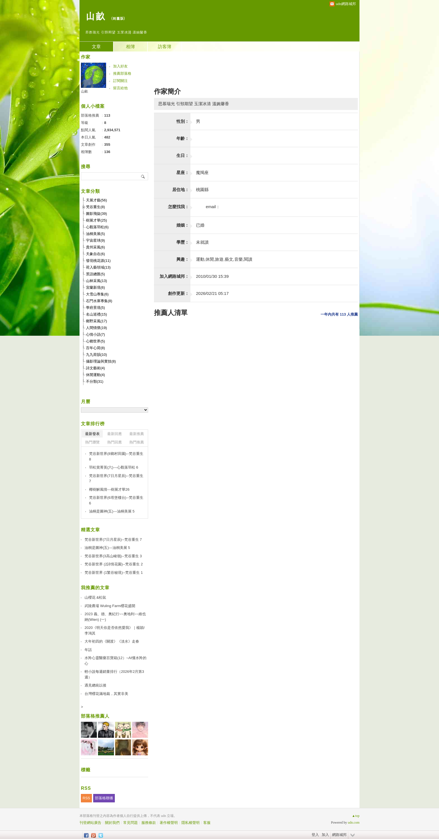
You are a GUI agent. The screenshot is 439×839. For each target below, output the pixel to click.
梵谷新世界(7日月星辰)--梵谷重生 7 (116, 478)
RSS (86, 798)
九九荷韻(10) (96, 354)
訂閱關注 (120, 81)
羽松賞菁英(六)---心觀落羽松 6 (113, 467)
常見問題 (130, 823)
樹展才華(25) (96, 220)
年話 (88, 650)
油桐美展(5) (95, 234)
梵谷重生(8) (95, 207)
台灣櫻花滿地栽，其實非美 (106, 694)
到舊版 (118, 18)
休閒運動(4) (95, 375)
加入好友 (120, 66)
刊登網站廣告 (90, 823)
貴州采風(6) (95, 247)
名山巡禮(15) (96, 314)
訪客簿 (164, 46)
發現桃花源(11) (98, 260)
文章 (96, 46)
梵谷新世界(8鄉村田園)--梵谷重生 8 (116, 456)
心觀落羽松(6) (97, 227)
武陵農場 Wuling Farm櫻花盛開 (110, 606)
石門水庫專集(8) (99, 301)
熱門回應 (114, 442)
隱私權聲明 (190, 823)
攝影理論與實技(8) (101, 361)
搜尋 (143, 176)
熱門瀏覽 (92, 442)
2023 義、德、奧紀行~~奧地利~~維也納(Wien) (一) (115, 617)
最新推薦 (136, 434)
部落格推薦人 (95, 716)
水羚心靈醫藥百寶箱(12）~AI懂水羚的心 (115, 661)
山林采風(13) (96, 281)
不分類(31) (94, 381)
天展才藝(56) (96, 200)
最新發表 (92, 434)
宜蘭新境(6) (95, 287)
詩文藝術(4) (95, 368)
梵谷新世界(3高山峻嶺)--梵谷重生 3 (113, 556)
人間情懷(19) (96, 328)
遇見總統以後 (95, 685)
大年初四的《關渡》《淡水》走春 (112, 641)
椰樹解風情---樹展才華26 (109, 489)
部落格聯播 (104, 798)
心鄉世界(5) (95, 341)
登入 (315, 835)
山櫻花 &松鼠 (95, 597)
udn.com (353, 822)
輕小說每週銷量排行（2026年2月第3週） (114, 674)
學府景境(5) (95, 307)
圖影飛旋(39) (96, 213)
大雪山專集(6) (97, 294)
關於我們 (112, 823)
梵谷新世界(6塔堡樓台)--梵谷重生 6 (116, 500)
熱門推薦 (136, 442)
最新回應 (114, 434)
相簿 (130, 46)
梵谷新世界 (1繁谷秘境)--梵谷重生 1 (114, 572)
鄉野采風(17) (96, 321)
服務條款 (148, 823)
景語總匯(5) (95, 274)
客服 (207, 823)
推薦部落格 (122, 73)
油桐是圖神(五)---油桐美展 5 (112, 511)
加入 (325, 835)
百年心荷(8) (95, 348)
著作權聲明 (169, 823)
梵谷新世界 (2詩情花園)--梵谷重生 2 (114, 564)
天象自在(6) (95, 254)
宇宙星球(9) (95, 240)
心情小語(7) (95, 334)
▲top (355, 816)
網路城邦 (339, 835)
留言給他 (120, 88)
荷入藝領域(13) (98, 267)
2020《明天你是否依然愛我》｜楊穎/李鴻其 (115, 630)
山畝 (95, 15)
